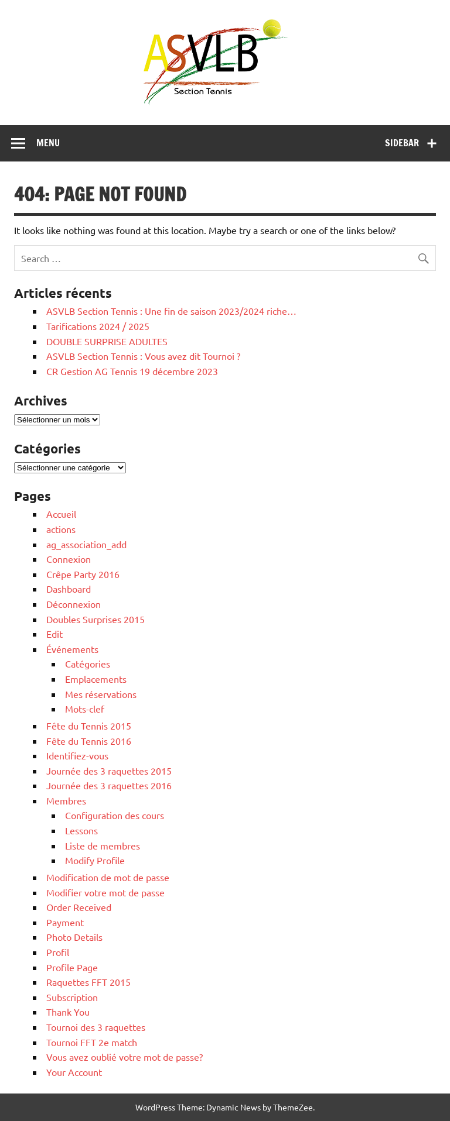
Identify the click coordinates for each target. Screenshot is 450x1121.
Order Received (78, 907)
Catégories (87, 663)
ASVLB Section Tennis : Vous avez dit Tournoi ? (143, 356)
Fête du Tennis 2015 (88, 725)
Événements (72, 649)
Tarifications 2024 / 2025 (97, 326)
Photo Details (74, 937)
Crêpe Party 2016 (83, 574)
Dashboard (68, 588)
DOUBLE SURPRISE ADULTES (107, 341)
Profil (57, 952)
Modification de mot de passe (107, 877)
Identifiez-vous (77, 755)
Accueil (61, 514)
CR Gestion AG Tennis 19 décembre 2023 (132, 371)
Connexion (68, 559)
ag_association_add (86, 544)
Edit (54, 633)
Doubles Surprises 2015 (95, 619)
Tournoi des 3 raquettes (95, 1027)
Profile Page (72, 967)
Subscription (72, 997)
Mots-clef (84, 708)
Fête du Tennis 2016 (88, 741)
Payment (65, 922)
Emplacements (96, 679)
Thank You (68, 1011)
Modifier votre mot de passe (105, 892)
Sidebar (402, 142)
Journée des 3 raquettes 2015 (109, 770)
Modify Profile (95, 860)
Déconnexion (73, 604)
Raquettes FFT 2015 (88, 982)
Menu (48, 142)
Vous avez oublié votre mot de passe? (124, 1056)
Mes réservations (101, 694)
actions (61, 529)
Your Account (74, 1072)
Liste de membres (102, 845)
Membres (66, 800)
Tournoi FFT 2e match (91, 1042)
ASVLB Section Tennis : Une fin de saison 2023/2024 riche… (171, 311)
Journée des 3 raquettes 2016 (109, 785)
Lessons (81, 830)
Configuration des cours (114, 815)
